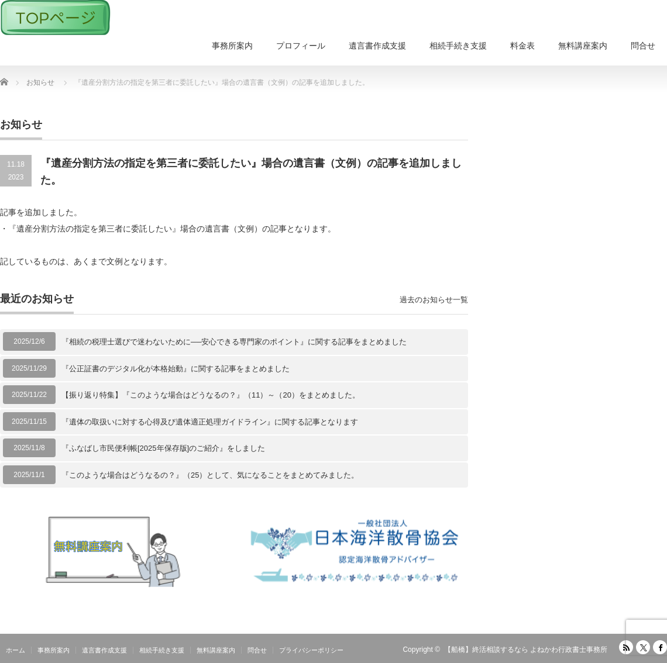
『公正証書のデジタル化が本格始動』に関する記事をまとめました (175, 368)
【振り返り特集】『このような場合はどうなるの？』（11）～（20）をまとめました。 (210, 395)
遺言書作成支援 (377, 45)
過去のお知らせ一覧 (434, 299)
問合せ (643, 45)
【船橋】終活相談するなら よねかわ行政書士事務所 (525, 649)
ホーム (15, 650)
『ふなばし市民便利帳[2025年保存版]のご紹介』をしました (163, 448)
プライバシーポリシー (311, 650)
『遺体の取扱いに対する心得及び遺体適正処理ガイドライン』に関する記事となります (209, 421)
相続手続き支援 (458, 45)
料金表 (522, 45)
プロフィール (300, 45)
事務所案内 (232, 45)
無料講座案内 (582, 45)
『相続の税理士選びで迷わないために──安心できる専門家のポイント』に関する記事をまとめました (234, 341)
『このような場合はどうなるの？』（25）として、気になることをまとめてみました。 (210, 475)
